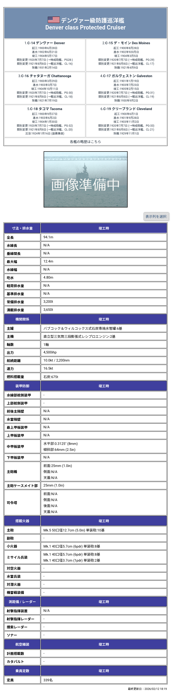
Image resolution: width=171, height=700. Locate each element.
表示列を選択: (156, 217)
